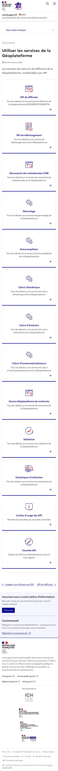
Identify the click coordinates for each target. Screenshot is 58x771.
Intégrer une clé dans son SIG (19, 584)
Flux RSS (28, 756)
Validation (29, 439)
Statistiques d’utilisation (29, 477)
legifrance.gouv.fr (9, 681)
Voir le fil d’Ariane (8, 43)
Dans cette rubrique (16, 30)
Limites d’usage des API (29, 515)
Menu (54, 3)
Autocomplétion (29, 249)
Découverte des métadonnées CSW (29, 173)
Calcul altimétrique (29, 287)
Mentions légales (48, 752)
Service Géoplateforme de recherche (29, 401)
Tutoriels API (29, 550)
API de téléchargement (29, 135)
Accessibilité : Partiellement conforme (26, 752)
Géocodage (29, 211)
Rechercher (47, 3)
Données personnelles (12, 756)
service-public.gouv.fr (26, 676)
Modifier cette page (43, 756)
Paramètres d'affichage (14, 760)
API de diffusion (29, 97)
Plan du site (6, 752)
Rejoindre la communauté (15, 633)
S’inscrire (8, 610)
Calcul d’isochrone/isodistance (29, 363)
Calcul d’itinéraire (29, 325)
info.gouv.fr (7, 676)
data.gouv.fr (28, 681)
